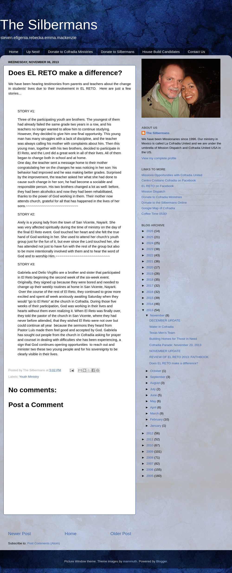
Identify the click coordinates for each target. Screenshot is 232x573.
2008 (150, 457)
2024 (150, 243)
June (154, 395)
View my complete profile (159, 158)
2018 (150, 279)
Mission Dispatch (153, 191)
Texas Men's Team (162, 332)
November (157, 315)
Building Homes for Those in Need (173, 338)
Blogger (161, 561)
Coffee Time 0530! (154, 213)
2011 (150, 439)
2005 (150, 476)
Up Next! (33, 52)
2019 (150, 273)
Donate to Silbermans (117, 52)
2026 (150, 231)
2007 (150, 463)
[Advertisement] (69, 522)
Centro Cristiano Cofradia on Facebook (169, 180)
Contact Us (196, 52)
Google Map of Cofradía (158, 208)
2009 (150, 451)
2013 (150, 310)
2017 (150, 285)
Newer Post (19, 533)
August (155, 383)
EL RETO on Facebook (158, 186)
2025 (150, 237)
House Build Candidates (161, 52)
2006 (150, 469)
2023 (150, 249)
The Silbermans (48, 24)
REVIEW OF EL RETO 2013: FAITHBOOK (179, 357)
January (156, 425)
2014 (150, 304)
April (153, 407)
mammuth (130, 561)
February (157, 419)
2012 (150, 433)
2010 (150, 445)
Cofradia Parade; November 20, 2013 (175, 345)
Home (13, 52)
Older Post (120, 533)
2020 (150, 267)
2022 (150, 255)
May (153, 401)
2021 (150, 261)
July (153, 389)
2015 (150, 298)
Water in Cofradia (161, 326)
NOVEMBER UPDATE (165, 351)
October (156, 371)
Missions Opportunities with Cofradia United (172, 175)
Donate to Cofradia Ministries (70, 52)
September (158, 377)
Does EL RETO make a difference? (173, 363)
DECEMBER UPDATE (164, 320)
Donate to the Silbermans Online (164, 202)
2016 (150, 292)
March (155, 413)
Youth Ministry (29, 376)
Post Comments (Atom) (43, 543)
